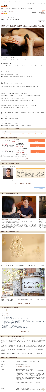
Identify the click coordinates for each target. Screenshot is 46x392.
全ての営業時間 (42, 13)
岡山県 (8, 8)
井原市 (13, 8)
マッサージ (3, 8)
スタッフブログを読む (39, 188)
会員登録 (33, 3)
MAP (43, 11)
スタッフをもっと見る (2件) (23, 183)
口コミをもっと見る (23, 331)
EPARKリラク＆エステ (4, 6)
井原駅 (18, 8)
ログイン (38, 3)
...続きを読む (38, 176)
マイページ (43, 3)
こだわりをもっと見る (22, 303)
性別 (28, 3)
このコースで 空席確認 (36, 141)
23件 (41, 21)
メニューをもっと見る (22, 159)
